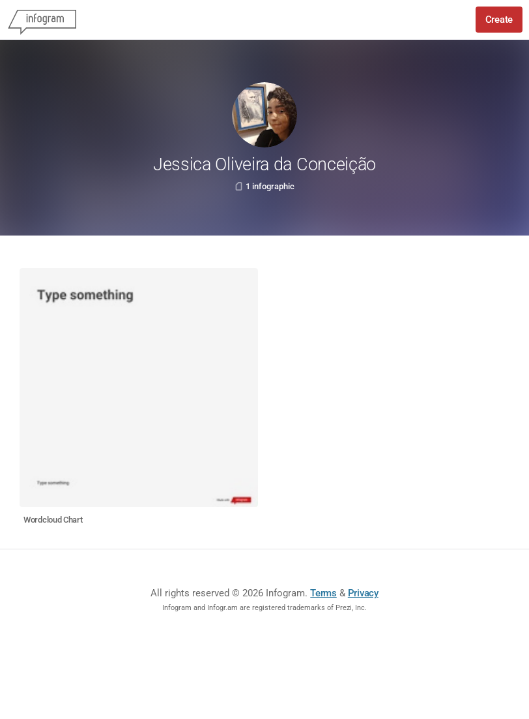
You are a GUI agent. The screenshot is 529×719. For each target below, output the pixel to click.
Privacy (363, 593)
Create (499, 19)
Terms (323, 593)
